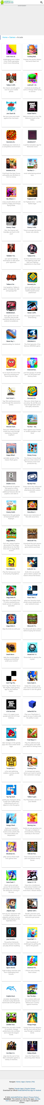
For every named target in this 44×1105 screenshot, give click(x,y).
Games (12, 37)
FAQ (33, 1082)
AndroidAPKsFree (16, 1097)
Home (5, 37)
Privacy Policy (33, 1097)
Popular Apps (19, 1088)
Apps (23, 1082)
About (26, 1097)
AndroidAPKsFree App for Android (29, 1090)
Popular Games (30, 1088)
